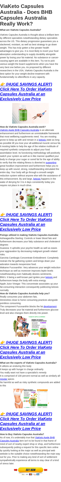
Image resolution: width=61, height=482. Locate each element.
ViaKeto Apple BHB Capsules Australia (19, 130)
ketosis (42, 140)
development (50, 306)
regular (4, 379)
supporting (51, 162)
